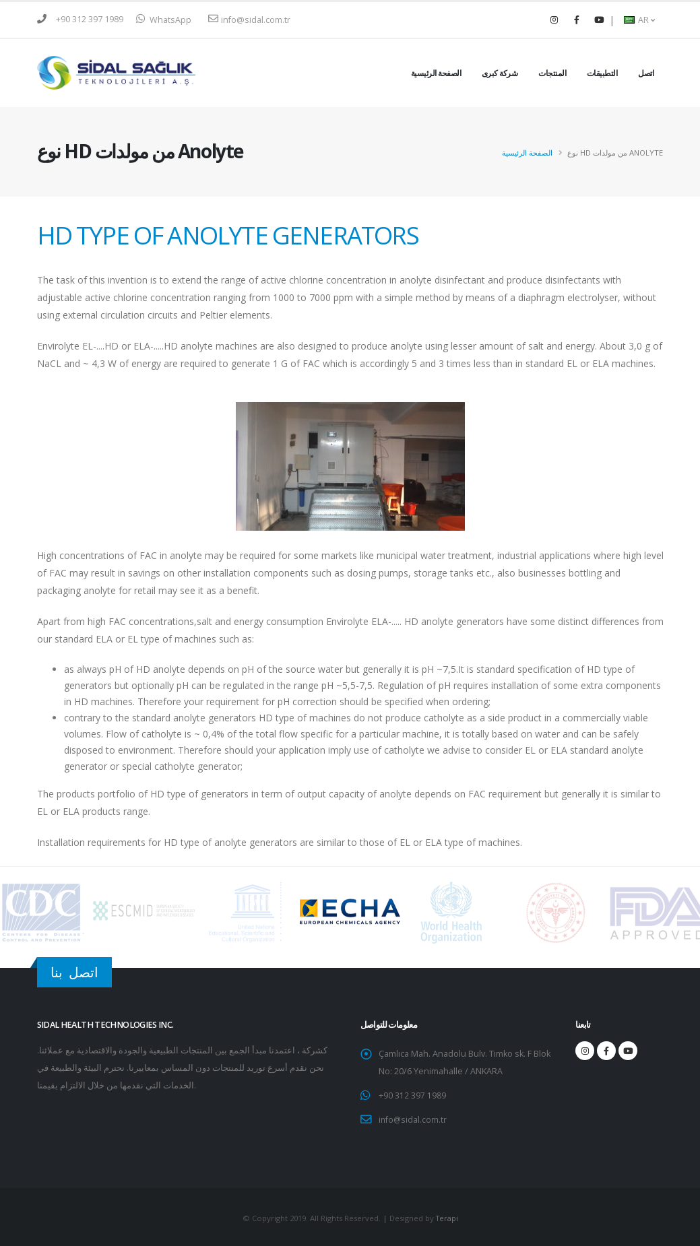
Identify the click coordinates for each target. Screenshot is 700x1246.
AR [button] (639, 20)
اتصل (646, 73)
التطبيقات (602, 73)
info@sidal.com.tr (249, 19)
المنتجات (552, 73)
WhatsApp (163, 19)
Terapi (447, 1217)
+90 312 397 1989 (89, 19)
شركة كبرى (500, 73)
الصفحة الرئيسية (436, 73)
